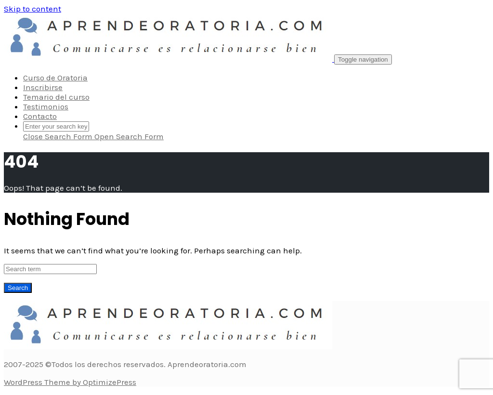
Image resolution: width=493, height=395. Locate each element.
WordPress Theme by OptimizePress (70, 382)
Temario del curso (56, 97)
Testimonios (45, 106)
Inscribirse (43, 87)
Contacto (40, 116)
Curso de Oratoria (55, 77)
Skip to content (32, 8)
